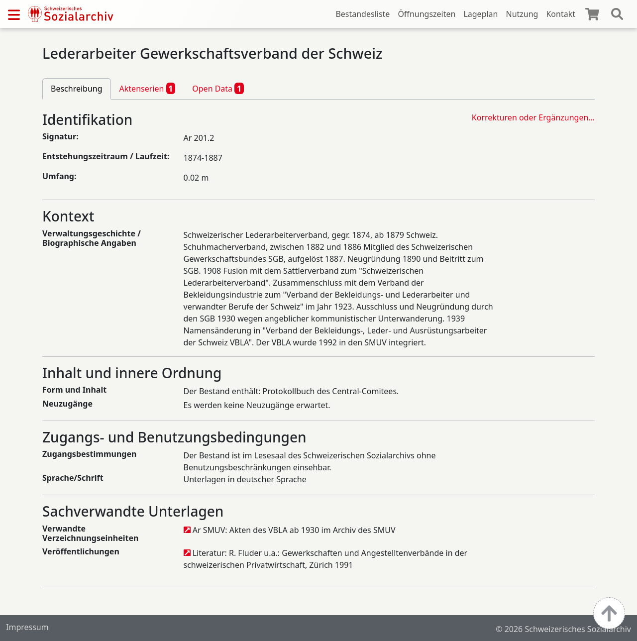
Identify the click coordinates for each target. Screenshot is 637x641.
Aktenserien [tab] (147, 88)
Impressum (27, 627)
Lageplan (480, 13)
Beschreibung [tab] (77, 88)
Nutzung (522, 13)
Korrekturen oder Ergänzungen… (533, 117)
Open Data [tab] (218, 88)
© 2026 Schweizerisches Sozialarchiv (563, 629)
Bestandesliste (362, 13)
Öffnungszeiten (426, 13)
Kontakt (560, 13)
